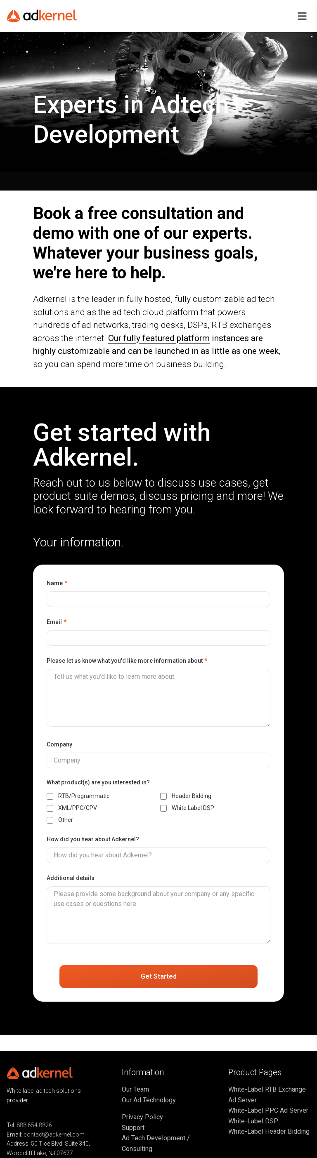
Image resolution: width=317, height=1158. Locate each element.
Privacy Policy (142, 1117)
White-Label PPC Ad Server (268, 1110)
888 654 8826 (34, 1125)
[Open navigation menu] (302, 16)
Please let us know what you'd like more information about (127, 660)
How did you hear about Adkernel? (93, 839)
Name (57, 583)
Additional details (71, 878)
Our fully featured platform (159, 338)
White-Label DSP (253, 1121)
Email (56, 622)
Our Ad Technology (149, 1100)
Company (59, 744)
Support (133, 1128)
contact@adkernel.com (54, 1134)
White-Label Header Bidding (269, 1131)
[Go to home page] (48, 16)
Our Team (135, 1089)
